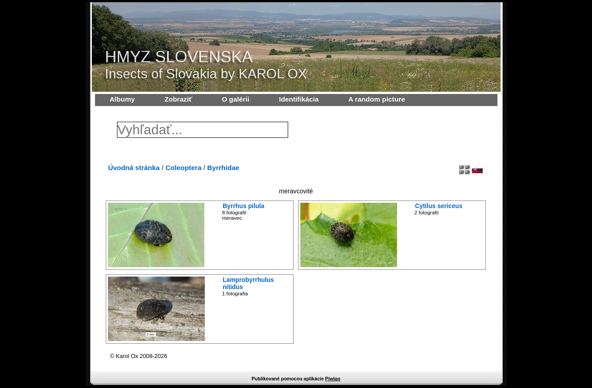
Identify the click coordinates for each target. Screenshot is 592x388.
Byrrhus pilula (243, 205)
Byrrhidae (223, 167)
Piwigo (332, 378)
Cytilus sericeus (438, 205)
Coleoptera (183, 167)
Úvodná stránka (134, 167)
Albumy (122, 99)
